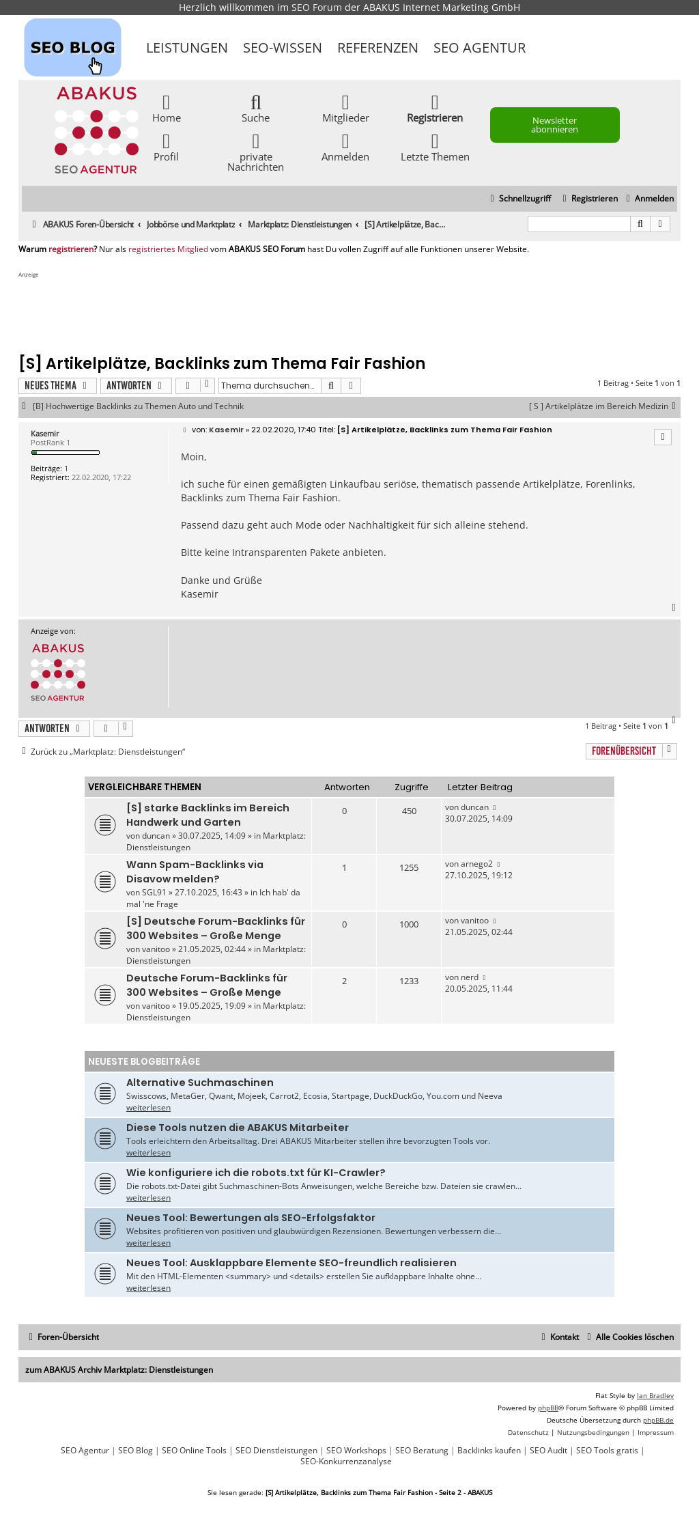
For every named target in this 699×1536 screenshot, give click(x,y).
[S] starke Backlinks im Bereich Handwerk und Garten (207, 815)
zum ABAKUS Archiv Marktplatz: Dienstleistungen (119, 1370)
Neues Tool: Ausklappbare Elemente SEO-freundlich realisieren (291, 1263)
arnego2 (477, 863)
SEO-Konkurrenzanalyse (346, 1461)
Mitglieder (345, 107)
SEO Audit (548, 1450)
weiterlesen (148, 1107)
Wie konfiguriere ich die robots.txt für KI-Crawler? (256, 1172)
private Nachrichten (255, 151)
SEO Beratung (421, 1450)
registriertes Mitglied (168, 249)
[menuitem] (648, 199)
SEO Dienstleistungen (276, 1450)
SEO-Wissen (282, 47)
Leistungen (187, 47)
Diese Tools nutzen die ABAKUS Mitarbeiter (237, 1127)
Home (166, 107)
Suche (256, 107)
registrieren (71, 249)
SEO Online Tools (194, 1450)
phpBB (548, 1407)
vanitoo (156, 949)
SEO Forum (316, 7)
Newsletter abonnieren (554, 124)
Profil (166, 146)
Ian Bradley (655, 1395)
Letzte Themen (435, 146)
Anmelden (345, 146)
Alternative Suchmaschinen (200, 1082)
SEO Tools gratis (607, 1450)
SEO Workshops (356, 1450)
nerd (470, 977)
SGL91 (154, 892)
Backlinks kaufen (489, 1450)
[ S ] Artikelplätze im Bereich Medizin (605, 406)
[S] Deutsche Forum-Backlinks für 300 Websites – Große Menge (215, 928)
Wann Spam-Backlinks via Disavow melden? (194, 872)
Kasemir (45, 433)
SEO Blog (135, 1450)
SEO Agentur (479, 47)
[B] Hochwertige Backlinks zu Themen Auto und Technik (138, 406)
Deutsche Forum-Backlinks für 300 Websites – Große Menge (206, 985)
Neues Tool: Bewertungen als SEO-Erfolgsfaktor (250, 1218)
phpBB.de (658, 1420)
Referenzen (377, 47)
